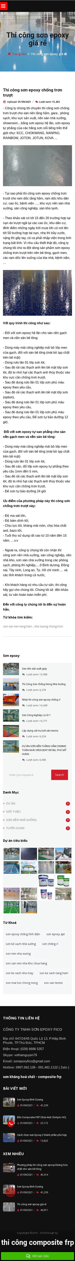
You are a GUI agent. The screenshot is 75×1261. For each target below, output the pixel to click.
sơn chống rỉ (50, 944)
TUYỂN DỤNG (15, 828)
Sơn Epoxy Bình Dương (30, 1099)
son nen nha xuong (18, 953)
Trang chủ (17, 54)
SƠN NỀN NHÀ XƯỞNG (21, 820)
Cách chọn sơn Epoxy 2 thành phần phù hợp (42, 1134)
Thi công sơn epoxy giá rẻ (37, 39)
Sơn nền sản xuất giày (34, 668)
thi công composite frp (37, 1242)
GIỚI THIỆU (13, 811)
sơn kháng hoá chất (19, 1077)
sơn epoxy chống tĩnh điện (23, 934)
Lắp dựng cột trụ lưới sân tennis (40, 730)
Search (59, 775)
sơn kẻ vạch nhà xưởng (21, 944)
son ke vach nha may (19, 973)
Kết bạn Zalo (37, 1256)
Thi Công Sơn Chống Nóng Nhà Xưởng (44, 684)
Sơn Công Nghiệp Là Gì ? (36, 715)
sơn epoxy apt (55, 934)
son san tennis (53, 983)
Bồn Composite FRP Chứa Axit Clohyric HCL (42, 1117)
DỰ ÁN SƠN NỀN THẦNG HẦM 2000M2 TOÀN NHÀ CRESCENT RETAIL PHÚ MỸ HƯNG (44, 750)
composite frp (49, 1077)
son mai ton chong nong (22, 983)
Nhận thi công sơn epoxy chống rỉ (41, 699)
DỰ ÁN (10, 803)
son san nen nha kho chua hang (26, 963)
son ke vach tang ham (54, 973)
